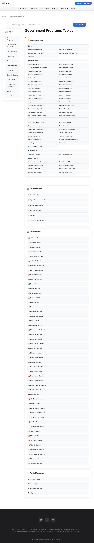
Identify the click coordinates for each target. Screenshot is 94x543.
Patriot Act (31, 56)
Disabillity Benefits (12, 75)
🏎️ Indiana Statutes (34, 298)
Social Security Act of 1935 (35, 53)
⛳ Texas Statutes (34, 431)
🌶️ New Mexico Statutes (36, 376)
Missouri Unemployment (35, 109)
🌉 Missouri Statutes (35, 348)
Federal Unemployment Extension (37, 67)
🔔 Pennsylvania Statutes (36, 408)
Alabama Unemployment (35, 71)
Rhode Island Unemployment (36, 129)
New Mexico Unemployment (36, 119)
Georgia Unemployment (35, 85)
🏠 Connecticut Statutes (36, 265)
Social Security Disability (35, 172)
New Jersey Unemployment (67, 115)
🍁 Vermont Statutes (35, 440)
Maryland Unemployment (35, 102)
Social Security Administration (67, 162)
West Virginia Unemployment (36, 143)
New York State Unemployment (68, 119)
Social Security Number (66, 172)
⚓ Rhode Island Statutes (36, 413)
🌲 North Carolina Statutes (37, 385)
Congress (10, 70)
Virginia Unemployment (34, 139)
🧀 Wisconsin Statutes (35, 459)
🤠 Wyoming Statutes (35, 463)
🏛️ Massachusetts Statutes (37, 330)
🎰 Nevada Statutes (34, 362)
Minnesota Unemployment (66, 105)
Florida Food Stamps (34, 154)
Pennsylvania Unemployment (67, 126)
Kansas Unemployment (34, 95)
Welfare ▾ (34, 8)
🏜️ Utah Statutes (33, 436)
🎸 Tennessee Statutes (36, 426)
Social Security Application (35, 165)
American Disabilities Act (35, 50)
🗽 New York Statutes (35, 380)
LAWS (4, 17)
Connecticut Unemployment (67, 78)
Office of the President (11, 86)
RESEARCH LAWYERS (83, 3)
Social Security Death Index (67, 168)
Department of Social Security (36, 162)
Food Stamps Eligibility (65, 154)
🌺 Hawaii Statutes (34, 284)
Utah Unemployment (34, 136)
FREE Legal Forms (34, 479)
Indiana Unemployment (34, 91)
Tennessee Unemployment (35, 132)
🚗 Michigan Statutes (35, 334)
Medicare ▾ (55, 8)
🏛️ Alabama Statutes (35, 238)
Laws (30, 46)
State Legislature (12, 61)
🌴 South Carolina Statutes (37, 417)
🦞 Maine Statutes (34, 321)
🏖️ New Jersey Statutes (36, 371)
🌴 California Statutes (35, 256)
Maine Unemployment (65, 98)
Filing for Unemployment (66, 64)
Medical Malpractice (35, 488)
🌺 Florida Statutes (34, 275)
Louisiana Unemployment (35, 98)
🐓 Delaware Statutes (35, 270)
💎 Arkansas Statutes (35, 252)
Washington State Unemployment (68, 139)
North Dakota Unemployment (36, 122)
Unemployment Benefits (66, 67)
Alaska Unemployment (65, 71)
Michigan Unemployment (35, 105)
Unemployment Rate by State (11, 46)
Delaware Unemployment (66, 81)
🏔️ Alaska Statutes (34, 242)
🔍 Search (79, 25)
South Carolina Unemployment (67, 129)
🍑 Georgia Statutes (35, 279)
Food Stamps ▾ (44, 8)
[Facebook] (41, 520)
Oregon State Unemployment (36, 126)
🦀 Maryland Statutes (35, 325)
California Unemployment (35, 78)
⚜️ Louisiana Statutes (35, 316)
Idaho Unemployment (34, 88)
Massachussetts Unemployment (68, 102)
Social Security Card (34, 168)
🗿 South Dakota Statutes (36, 422)
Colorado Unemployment (35, 81)
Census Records (12, 52)
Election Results (12, 66)
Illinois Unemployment (65, 88)
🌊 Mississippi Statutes (36, 344)
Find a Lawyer (33, 484)
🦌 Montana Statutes (35, 353)
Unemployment (11, 96)
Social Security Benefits (66, 165)
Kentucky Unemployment (66, 95)
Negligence (32, 493)
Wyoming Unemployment (35, 146)
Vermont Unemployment (66, 136)
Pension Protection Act (65, 50)
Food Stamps (32, 150)
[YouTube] (53, 520)
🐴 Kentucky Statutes (35, 311)
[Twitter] (47, 520)
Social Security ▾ (22, 8)
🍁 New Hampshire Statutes (37, 367)
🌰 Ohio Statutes (33, 394)
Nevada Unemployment (65, 112)
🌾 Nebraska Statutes (35, 357)
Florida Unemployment (65, 85)
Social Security (11, 56)
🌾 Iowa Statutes (33, 302)
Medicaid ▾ (65, 8)
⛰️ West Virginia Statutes (36, 454)
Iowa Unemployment (65, 91)
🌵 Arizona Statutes (34, 247)
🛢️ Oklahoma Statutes (35, 399)
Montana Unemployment (66, 109)
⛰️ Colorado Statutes (35, 261)
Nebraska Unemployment (35, 112)
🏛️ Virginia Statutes (34, 445)
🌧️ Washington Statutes (36, 449)
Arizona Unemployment (65, 74)
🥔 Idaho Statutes (34, 288)
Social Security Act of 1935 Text (68, 53)
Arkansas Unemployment (35, 74)
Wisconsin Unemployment (66, 143)
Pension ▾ (74, 8)
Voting (9, 91)
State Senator (11, 80)
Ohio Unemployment (65, 122)
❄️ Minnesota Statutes (35, 339)
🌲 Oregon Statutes (34, 403)
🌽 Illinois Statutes (34, 293)
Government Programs (11, 39)
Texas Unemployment (65, 132)
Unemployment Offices (34, 64)
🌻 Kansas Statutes (34, 307)
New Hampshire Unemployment (37, 115)
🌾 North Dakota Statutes (36, 390)
